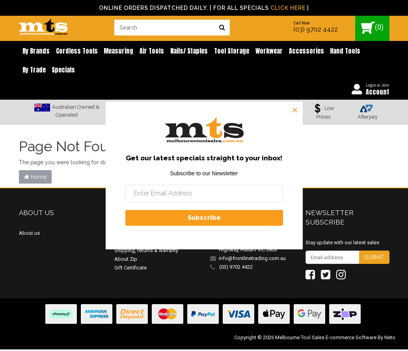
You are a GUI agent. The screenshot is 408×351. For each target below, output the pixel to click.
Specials (33, 71)
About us (29, 234)
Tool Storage (223, 51)
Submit (374, 259)
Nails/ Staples (182, 51)
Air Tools (146, 51)
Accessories (295, 51)
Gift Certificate (130, 269)
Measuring (115, 51)
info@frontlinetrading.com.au (252, 259)
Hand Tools (332, 51)
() (372, 28)
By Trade (364, 51)
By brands (35, 51)
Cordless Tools (74, 51)
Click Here (288, 8)
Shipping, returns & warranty (146, 251)
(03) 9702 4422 (315, 29)
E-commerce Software (351, 339)
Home (35, 178)
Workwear (259, 51)
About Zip (125, 260)
